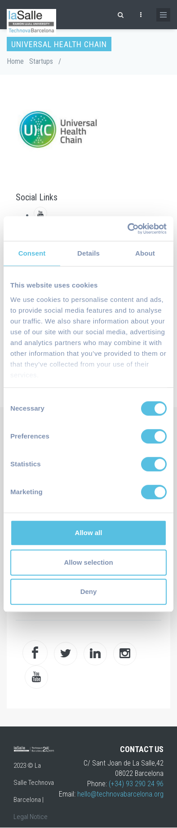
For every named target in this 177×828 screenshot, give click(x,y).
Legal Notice (30, 817)
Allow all (88, 532)
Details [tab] (88, 253)
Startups (41, 61)
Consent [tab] (32, 253)
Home (15, 61)
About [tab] (145, 253)
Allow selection (88, 562)
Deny (88, 591)
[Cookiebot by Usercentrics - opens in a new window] (127, 229)
